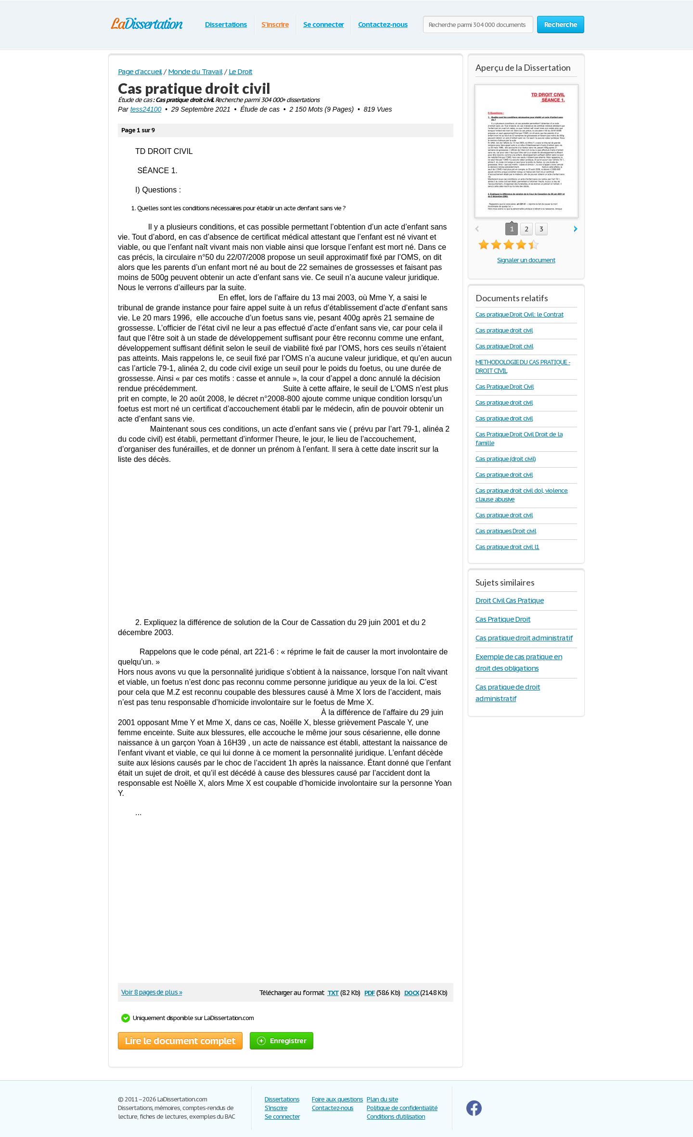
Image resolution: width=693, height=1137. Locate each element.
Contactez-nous (382, 24)
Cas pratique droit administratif (524, 637)
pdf (369, 991)
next (576, 229)
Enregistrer (281, 1040)
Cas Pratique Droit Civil (504, 387)
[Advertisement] (285, 540)
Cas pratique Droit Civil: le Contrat (519, 314)
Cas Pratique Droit (502, 619)
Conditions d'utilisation (396, 1116)
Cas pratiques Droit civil (505, 531)
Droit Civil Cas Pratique (509, 600)
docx (411, 991)
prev (477, 229)
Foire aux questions (337, 1099)
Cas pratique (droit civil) (505, 459)
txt (333, 991)
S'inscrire (275, 24)
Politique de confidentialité (402, 1108)
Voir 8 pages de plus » (151, 992)
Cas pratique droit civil (504, 330)
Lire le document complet (180, 1041)
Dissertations (226, 24)
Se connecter (323, 24)
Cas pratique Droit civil (504, 346)
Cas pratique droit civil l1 (507, 547)
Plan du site (382, 1099)
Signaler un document (526, 260)
